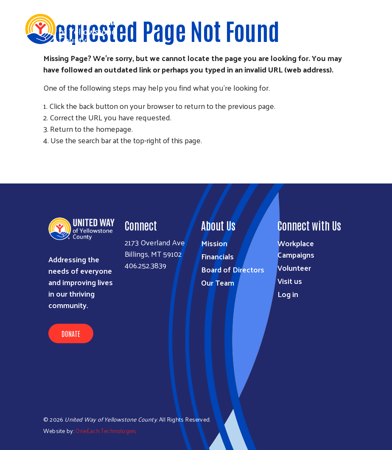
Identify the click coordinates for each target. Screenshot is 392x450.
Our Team (217, 282)
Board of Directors (232, 269)
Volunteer (294, 267)
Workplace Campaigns (295, 248)
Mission (214, 243)
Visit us (289, 280)
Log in (287, 293)
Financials (217, 256)
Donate (71, 333)
